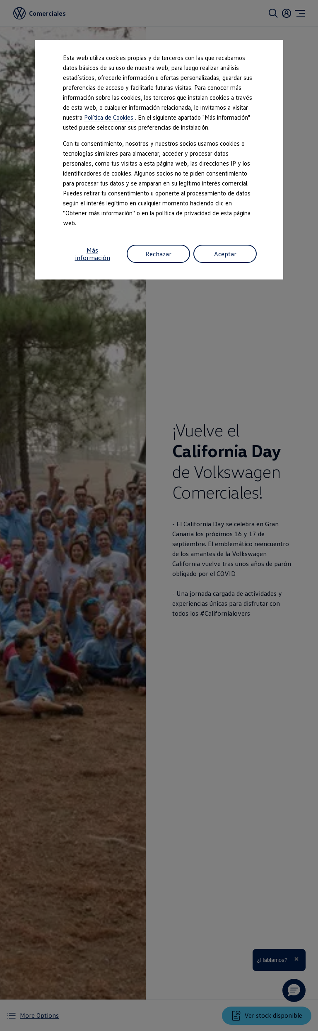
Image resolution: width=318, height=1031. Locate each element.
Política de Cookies (109, 117)
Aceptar (225, 254)
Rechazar (158, 254)
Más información (92, 254)
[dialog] (159, 515)
